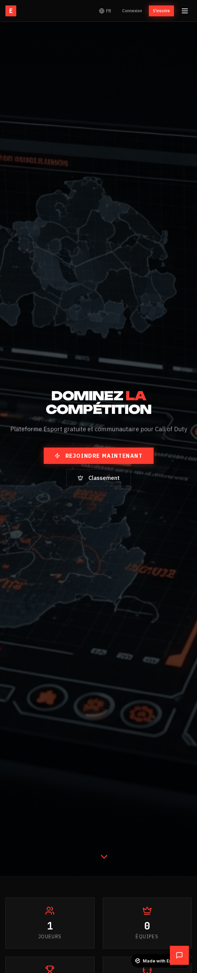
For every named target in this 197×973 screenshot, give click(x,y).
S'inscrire (161, 10)
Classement (99, 477)
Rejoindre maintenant (99, 455)
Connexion (132, 10)
